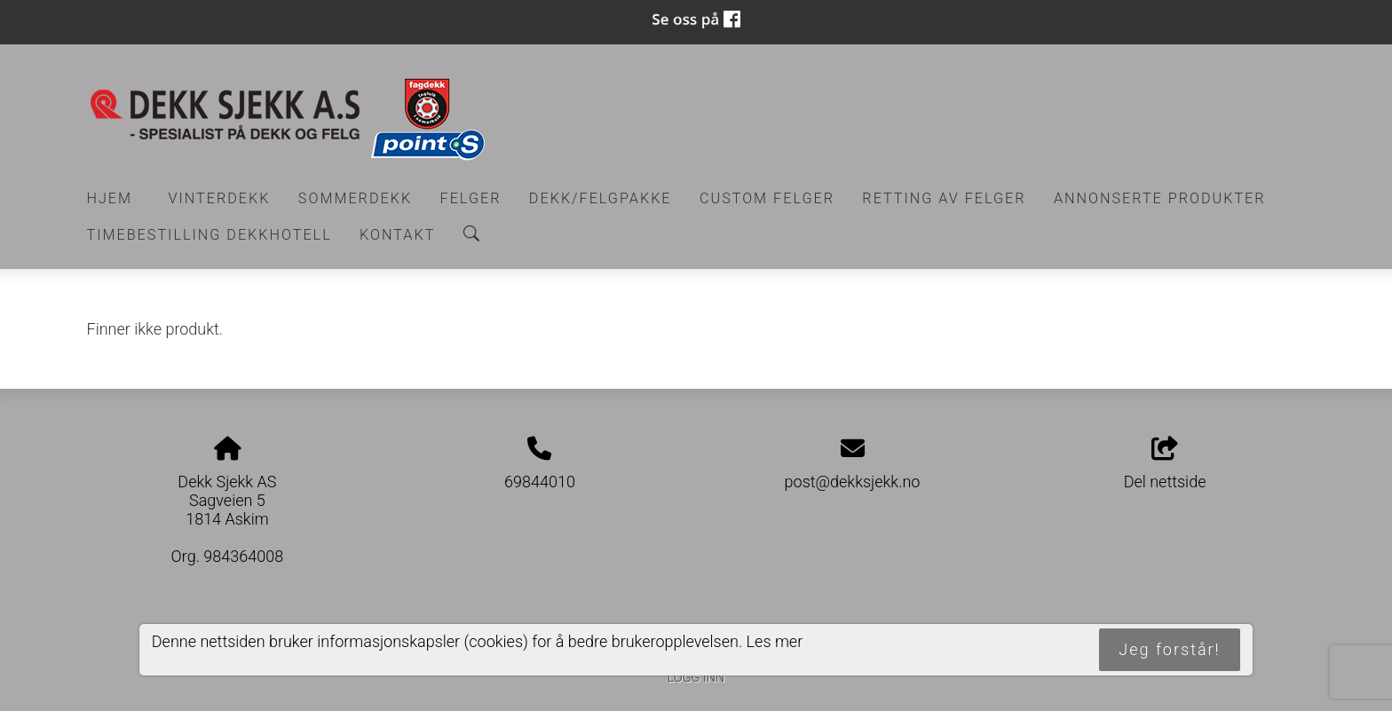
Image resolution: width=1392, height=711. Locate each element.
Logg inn (696, 677)
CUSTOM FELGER (767, 198)
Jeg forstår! (1169, 649)
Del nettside (1165, 464)
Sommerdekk (355, 198)
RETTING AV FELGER (943, 198)
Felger (471, 198)
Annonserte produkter (1160, 198)
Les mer (775, 641)
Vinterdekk (219, 198)
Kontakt (397, 234)
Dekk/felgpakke (600, 198)
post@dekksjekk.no (853, 481)
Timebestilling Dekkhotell (209, 234)
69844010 (539, 481)
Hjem (110, 198)
